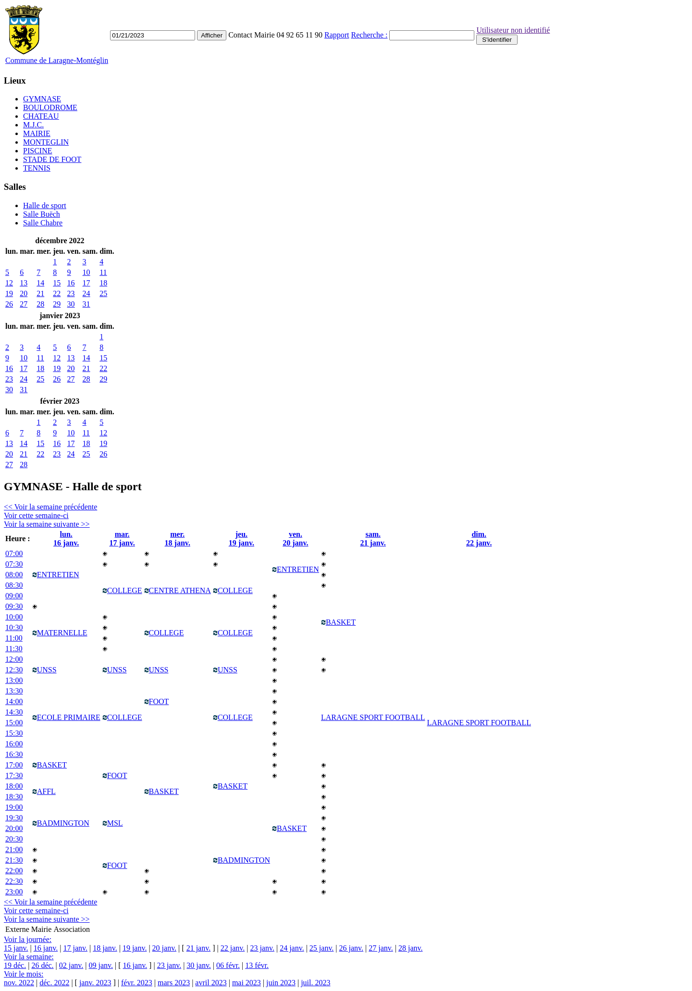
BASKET (338, 622)
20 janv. (164, 948)
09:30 (14, 606)
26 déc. (42, 965)
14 (40, 283)
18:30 (14, 797)
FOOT (156, 701)
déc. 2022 (54, 983)
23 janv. (262, 948)
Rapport (336, 35)
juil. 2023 (315, 983)
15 (57, 283)
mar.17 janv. (122, 538)
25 (103, 293)
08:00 (14, 574)
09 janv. (101, 965)
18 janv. (105, 948)
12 (9, 283)
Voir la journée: (27, 939)
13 (23, 283)
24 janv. (292, 948)
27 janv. (381, 948)
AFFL (44, 791)
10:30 (14, 627)
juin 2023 (281, 983)
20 (23, 293)
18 (103, 283)
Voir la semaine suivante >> (47, 524)
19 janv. (135, 948)
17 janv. (75, 948)
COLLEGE (122, 590)
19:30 (14, 818)
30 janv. (198, 965)
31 (86, 304)
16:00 (14, 744)
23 (71, 293)
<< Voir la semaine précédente (50, 507)
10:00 (14, 617)
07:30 (14, 564)
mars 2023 (174, 983)
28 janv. (410, 948)
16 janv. (46, 948)
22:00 (14, 871)
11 (103, 272)
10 (86, 272)
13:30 (14, 691)
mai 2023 (246, 983)
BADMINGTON (60, 823)
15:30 (14, 733)
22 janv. (233, 948)
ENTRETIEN (55, 574)
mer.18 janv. (177, 538)
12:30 (14, 670)
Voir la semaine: (29, 957)
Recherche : (369, 35)
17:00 (14, 765)
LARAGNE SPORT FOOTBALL (479, 722)
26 (9, 304)
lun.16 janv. (66, 538)
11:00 (14, 638)
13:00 (14, 680)
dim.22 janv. (479, 538)
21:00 (14, 849)
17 (86, 283)
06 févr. (228, 965)
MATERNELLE (59, 633)
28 (40, 304)
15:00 (14, 722)
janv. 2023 (95, 983)
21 (40, 293)
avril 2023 (210, 983)
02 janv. (71, 965)
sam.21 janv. (373, 538)
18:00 (14, 786)
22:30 (14, 881)
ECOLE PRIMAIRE (66, 717)
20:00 (14, 828)
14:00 (14, 701)
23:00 (14, 892)
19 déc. (15, 965)
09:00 (14, 596)
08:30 (14, 585)
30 (71, 304)
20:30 (14, 839)
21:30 (14, 860)
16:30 (14, 754)
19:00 (14, 807)
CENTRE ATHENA (177, 590)
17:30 (14, 775)
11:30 (14, 648)
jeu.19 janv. (241, 538)
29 (57, 304)
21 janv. (198, 948)
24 (86, 293)
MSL (112, 823)
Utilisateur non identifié (513, 30)
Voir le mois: (23, 974)
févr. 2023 (136, 983)
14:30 (14, 712)
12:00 (14, 659)
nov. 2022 (19, 983)
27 (23, 304)
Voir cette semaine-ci (36, 515)
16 (71, 283)
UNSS (44, 670)
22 (57, 293)
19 (9, 293)
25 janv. (321, 948)
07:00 (14, 553)
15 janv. (16, 948)
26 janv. (351, 948)
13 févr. (257, 965)
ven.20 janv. (295, 538)
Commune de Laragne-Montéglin (56, 60)
